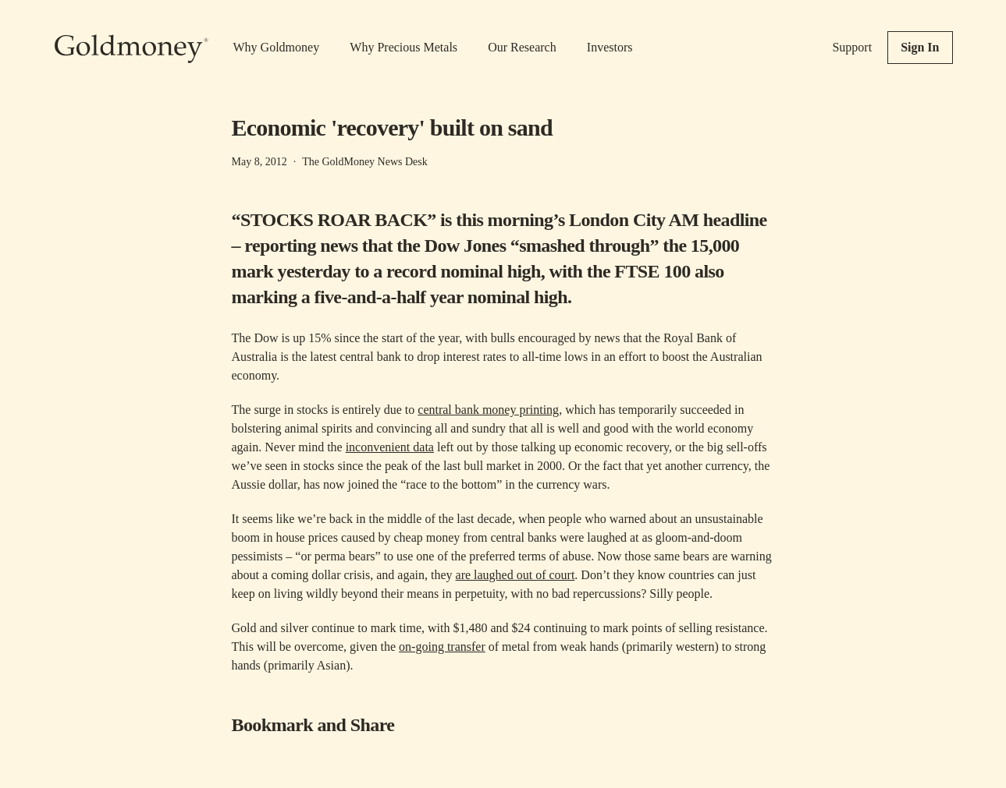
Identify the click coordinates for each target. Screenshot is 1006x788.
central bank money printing (488, 409)
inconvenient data (390, 447)
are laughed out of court (515, 574)
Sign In (920, 47)
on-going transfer (442, 646)
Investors (610, 47)
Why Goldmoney (276, 47)
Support (852, 47)
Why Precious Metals (403, 47)
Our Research (522, 47)
